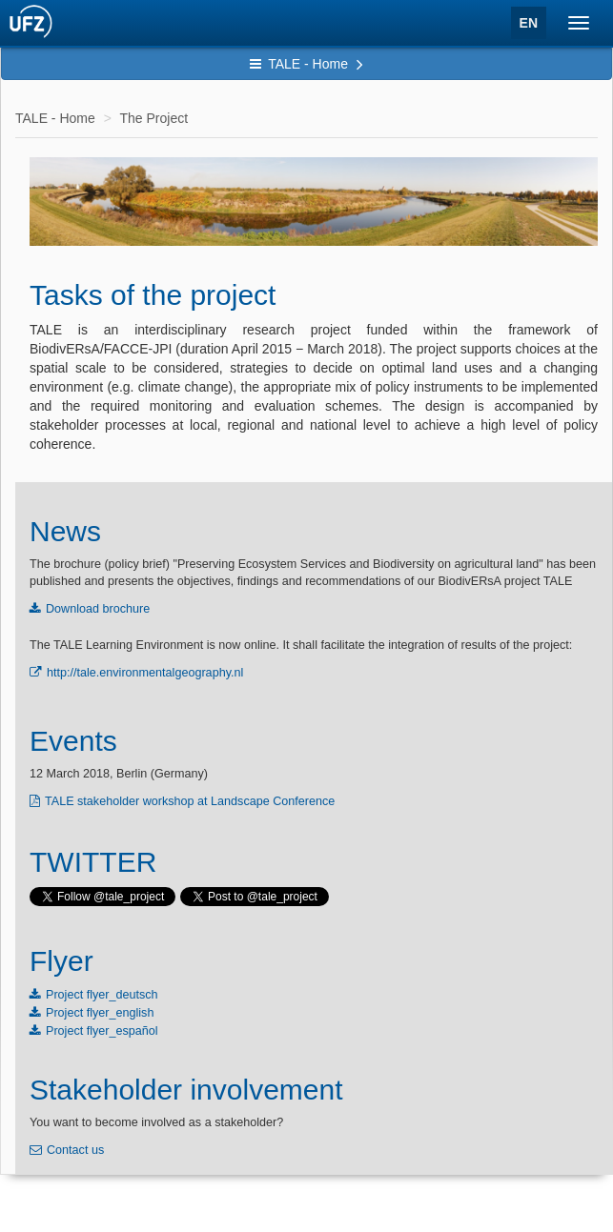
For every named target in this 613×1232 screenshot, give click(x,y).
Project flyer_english (99, 1013)
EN (529, 22)
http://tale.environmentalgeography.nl (145, 672)
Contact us (75, 1150)
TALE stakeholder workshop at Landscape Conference (190, 801)
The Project (153, 118)
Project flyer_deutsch (102, 994)
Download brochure (98, 609)
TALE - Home (306, 63)
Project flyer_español (102, 1031)
